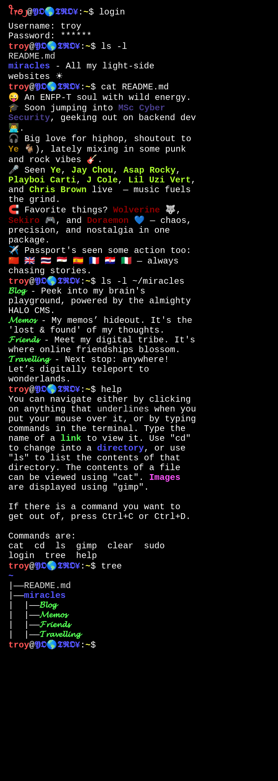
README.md (31, 63)
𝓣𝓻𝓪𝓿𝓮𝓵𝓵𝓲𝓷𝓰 (28, 421)
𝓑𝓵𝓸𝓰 (16, 338)
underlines (123, 481)
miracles (29, 75)
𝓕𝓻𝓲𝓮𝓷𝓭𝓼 (23, 398)
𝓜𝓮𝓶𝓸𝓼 (22, 374)
